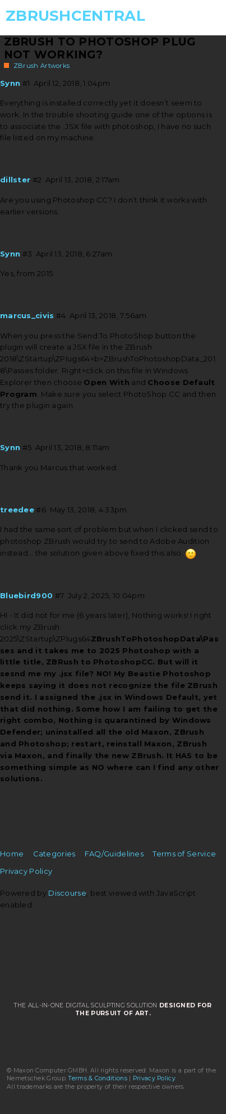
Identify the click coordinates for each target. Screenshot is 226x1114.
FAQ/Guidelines (114, 853)
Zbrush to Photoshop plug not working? (100, 48)
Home (12, 853)
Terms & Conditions (97, 1078)
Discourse (67, 892)
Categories (54, 853)
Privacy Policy (26, 871)
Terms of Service (184, 853)
